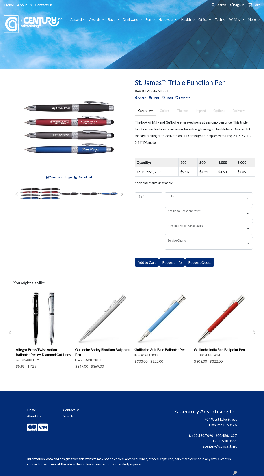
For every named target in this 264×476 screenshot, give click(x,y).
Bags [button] (111, 19)
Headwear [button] (166, 19)
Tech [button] (218, 19)
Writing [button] (234, 19)
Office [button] (203, 19)
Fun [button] (148, 19)
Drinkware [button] (130, 19)
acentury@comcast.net (220, 446)
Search (219, 5)
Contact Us (43, 5)
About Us (24, 5)
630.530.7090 (202, 435)
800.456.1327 (226, 435)
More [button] (252, 19)
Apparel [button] (76, 19)
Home (9, 5)
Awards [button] (94, 19)
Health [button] (186, 19)
